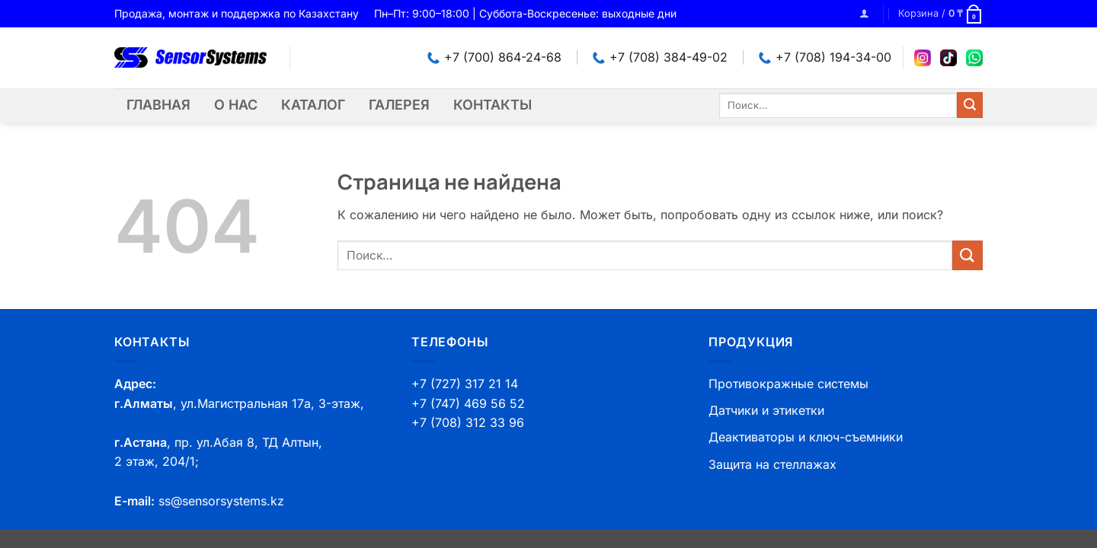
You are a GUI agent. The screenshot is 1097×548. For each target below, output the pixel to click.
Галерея (399, 105)
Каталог (313, 105)
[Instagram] (922, 57)
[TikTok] (948, 57)
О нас (235, 105)
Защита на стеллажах (772, 464)
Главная (158, 105)
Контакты (492, 105)
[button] (864, 13)
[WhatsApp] (974, 57)
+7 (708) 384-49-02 (660, 57)
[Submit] (970, 105)
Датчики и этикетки (766, 410)
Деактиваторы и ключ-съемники (805, 436)
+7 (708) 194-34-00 (825, 57)
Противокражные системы (788, 383)
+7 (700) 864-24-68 (494, 57)
